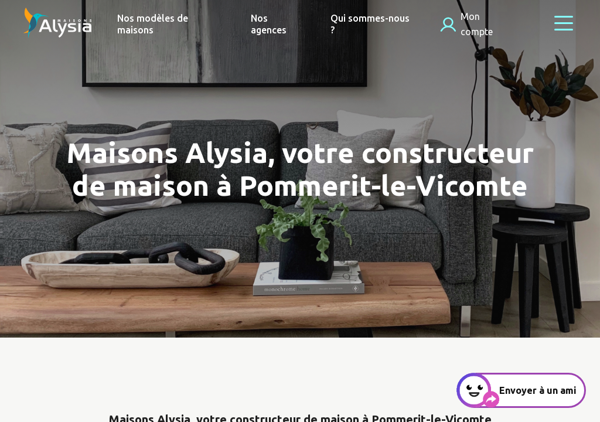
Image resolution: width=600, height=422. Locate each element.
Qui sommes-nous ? (370, 24)
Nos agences (269, 24)
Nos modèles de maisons (152, 24)
